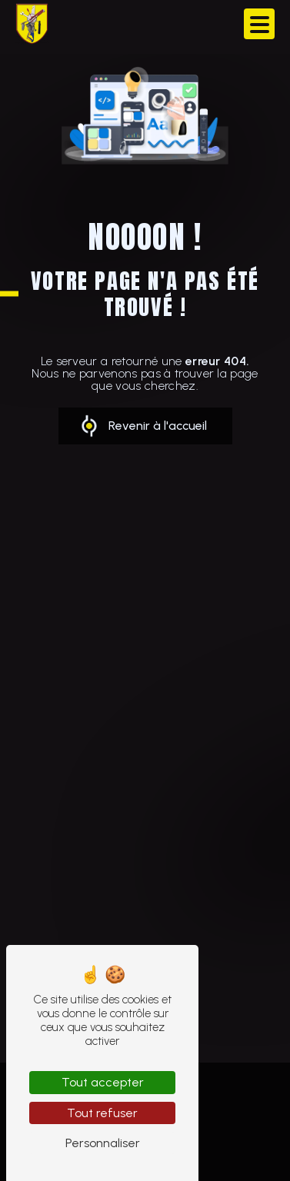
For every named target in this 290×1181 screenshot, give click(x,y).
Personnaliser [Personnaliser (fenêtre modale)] (102, 1143)
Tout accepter (103, 1082)
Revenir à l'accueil (157, 425)
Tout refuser (102, 1113)
